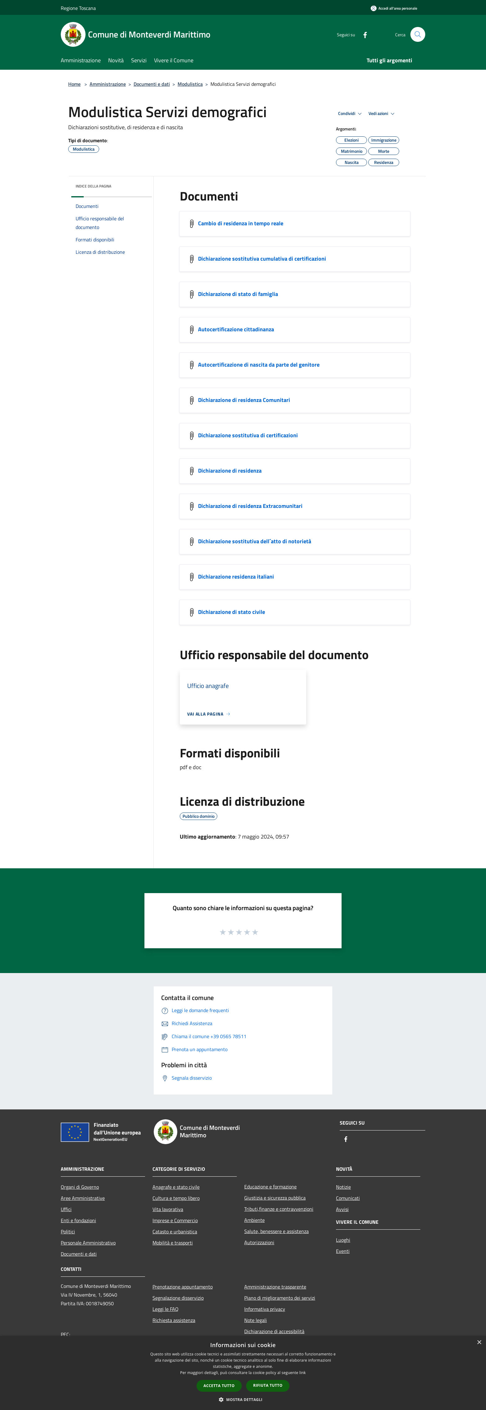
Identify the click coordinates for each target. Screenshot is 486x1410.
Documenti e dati (152, 84)
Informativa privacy (264, 1309)
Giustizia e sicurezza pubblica (275, 1197)
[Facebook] (362, 34)
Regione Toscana (78, 8)
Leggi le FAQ (165, 1309)
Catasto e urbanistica (174, 1231)
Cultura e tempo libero (176, 1198)
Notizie (343, 1187)
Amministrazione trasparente (275, 1286)
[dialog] (243, 1373)
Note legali (255, 1320)
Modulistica (190, 84)
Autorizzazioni (259, 1242)
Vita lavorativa (167, 1209)
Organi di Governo (80, 1187)
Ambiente (254, 1220)
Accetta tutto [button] (219, 1385)
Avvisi (342, 1209)
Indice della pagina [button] (93, 186)
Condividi (351, 113)
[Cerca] (417, 34)
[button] (243, 1399)
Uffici (66, 1209)
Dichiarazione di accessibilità (274, 1331)
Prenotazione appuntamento (182, 1286)
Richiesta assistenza (173, 1320)
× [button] (479, 1342)
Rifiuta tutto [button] (268, 1385)
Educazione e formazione (270, 1186)
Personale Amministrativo (88, 1242)
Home (74, 84)
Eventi (343, 1251)
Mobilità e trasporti (172, 1242)
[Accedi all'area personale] (394, 8)
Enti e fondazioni (78, 1220)
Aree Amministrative (83, 1198)
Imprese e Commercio (175, 1220)
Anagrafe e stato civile (176, 1187)
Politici (68, 1231)
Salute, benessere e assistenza (276, 1231)
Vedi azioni (382, 113)
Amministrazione (108, 84)
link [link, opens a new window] (302, 1372)
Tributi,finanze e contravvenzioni (278, 1209)
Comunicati (348, 1198)
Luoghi (343, 1240)
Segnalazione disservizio (178, 1298)
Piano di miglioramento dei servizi (279, 1298)
